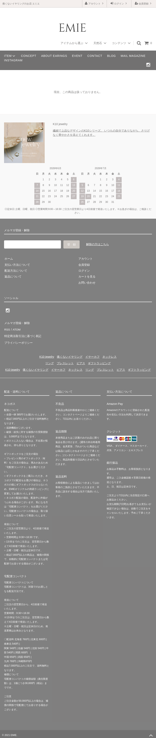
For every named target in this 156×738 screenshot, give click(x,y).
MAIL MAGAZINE (133, 55)
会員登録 (144, 3)
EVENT (77, 55)
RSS (7, 328)
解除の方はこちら (97, 244)
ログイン (119, 3)
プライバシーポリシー (18, 340)
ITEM (10, 55)
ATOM (16, 328)
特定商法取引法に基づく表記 (22, 334)
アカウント (94, 3)
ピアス (81, 361)
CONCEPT (28, 55)
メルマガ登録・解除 (17, 322)
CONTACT (94, 55)
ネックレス (109, 354)
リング (49, 361)
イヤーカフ (92, 354)
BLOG (111, 55)
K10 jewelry (46, 354)
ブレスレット (65, 361)
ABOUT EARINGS (54, 55)
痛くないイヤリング (69, 354)
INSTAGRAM (13, 60)
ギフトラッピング (99, 361)
